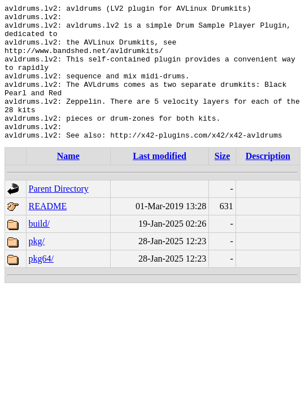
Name (68, 183)
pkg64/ (41, 285)
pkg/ (37, 268)
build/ (39, 250)
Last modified (159, 183)
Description (268, 183)
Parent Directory (59, 215)
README (48, 233)
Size (222, 183)
